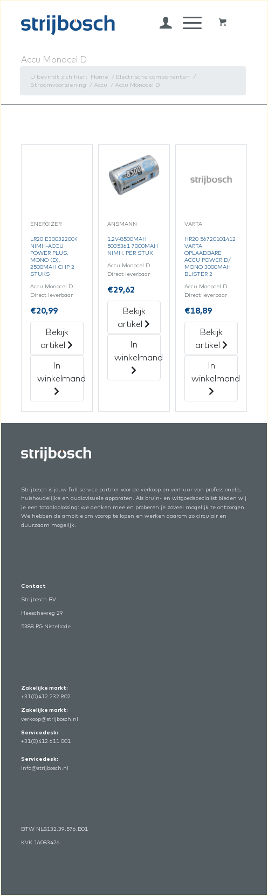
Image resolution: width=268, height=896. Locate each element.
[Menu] (187, 22)
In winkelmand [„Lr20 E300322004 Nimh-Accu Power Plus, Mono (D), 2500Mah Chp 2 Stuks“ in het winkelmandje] (60, 377)
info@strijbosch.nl (44, 768)
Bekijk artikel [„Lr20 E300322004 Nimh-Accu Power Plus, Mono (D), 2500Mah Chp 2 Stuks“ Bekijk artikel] (56, 338)
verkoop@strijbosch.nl (49, 719)
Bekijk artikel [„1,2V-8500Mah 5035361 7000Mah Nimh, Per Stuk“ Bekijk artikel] (134, 317)
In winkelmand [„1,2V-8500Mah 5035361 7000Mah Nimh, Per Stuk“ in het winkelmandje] (137, 356)
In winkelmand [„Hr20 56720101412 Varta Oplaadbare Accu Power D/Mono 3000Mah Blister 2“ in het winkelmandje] (214, 377)
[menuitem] (160, 22)
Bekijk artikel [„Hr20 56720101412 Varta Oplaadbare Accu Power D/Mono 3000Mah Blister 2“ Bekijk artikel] (211, 338)
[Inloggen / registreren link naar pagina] (160, 22)
